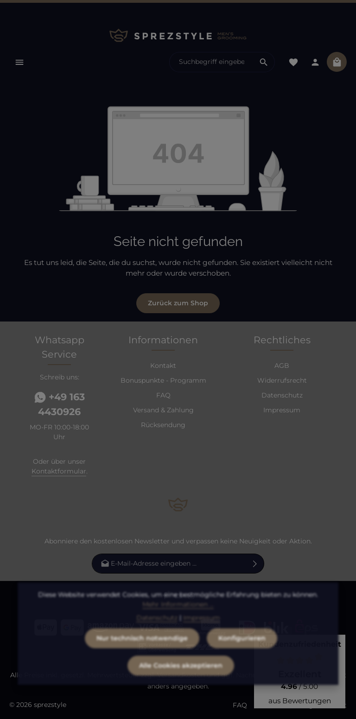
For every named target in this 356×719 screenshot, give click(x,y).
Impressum (281, 410)
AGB (281, 365)
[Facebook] (166, 597)
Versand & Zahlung (163, 410)
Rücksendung (163, 425)
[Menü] (19, 62)
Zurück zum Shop (178, 303)
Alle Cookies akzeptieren (180, 682)
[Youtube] (179, 597)
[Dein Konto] (315, 62)
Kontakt (163, 365)
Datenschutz (282, 395)
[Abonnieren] (255, 564)
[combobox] (211, 62)
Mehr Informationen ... (178, 621)
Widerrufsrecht (282, 380)
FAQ (163, 395)
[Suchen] (264, 62)
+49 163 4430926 (59, 404)
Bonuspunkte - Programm (163, 380)
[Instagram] (191, 597)
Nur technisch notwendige (142, 654)
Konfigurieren (242, 654)
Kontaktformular (59, 471)
